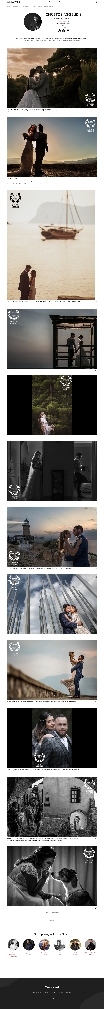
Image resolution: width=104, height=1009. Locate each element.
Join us (73, 2)
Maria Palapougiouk (13, 954)
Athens (40, 6)
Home (8, 6)
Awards (58, 2)
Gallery (51, 2)
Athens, (60, 21)
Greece (34, 6)
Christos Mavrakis (90, 953)
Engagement (26, 6)
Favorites (53, 993)
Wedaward (13, 2)
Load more (52, 920)
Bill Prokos (75, 953)
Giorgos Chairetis (28, 953)
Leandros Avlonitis (59, 953)
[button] (95, 109)
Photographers (41, 2)
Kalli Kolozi (44, 953)
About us (65, 2)
